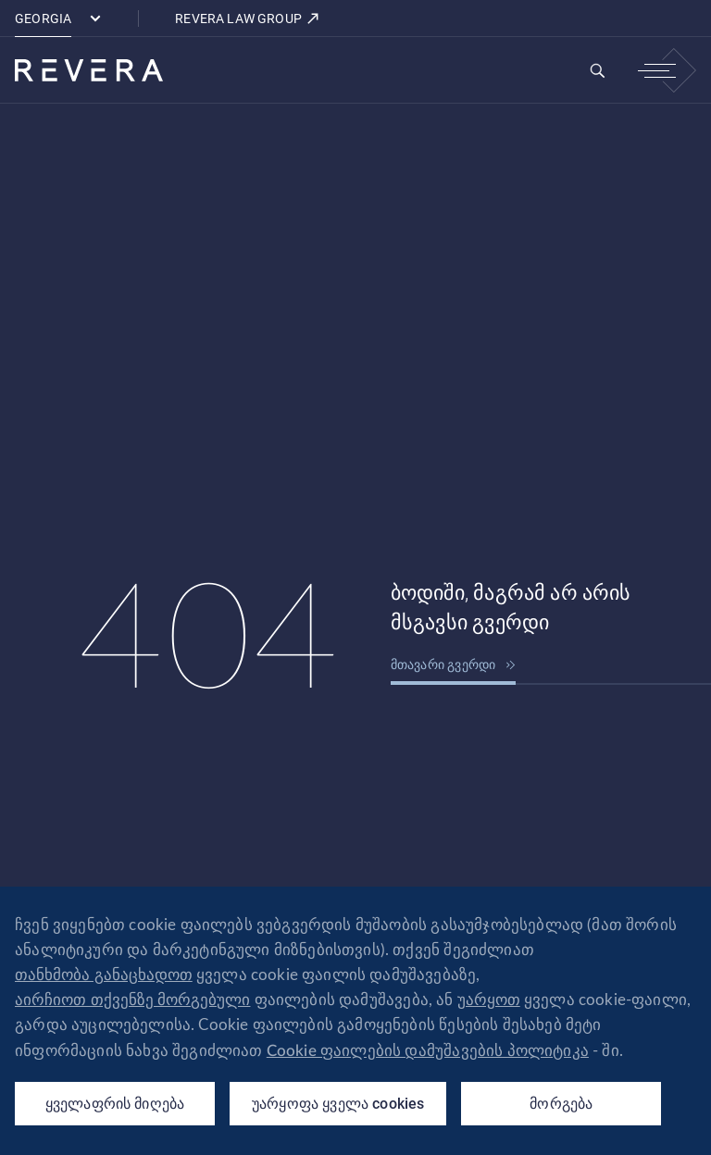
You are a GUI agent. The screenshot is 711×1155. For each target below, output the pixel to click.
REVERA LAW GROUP (247, 18)
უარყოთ (488, 1000)
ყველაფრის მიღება (115, 1103)
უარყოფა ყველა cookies (338, 1103)
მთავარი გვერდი (453, 664)
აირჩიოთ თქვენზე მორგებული (132, 1000)
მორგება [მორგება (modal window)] (561, 1103)
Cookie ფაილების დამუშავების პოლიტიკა (428, 1051)
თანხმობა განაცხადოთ (104, 975)
